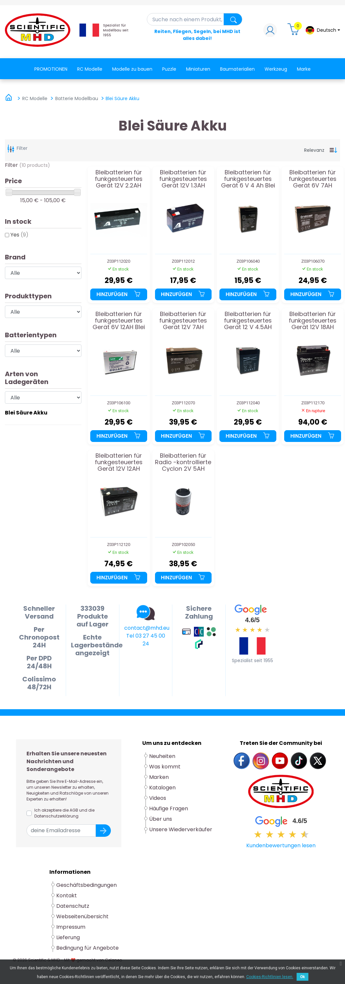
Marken (159, 777)
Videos (157, 798)
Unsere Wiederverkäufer (180, 829)
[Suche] (195, 19)
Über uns (160, 819)
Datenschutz (72, 906)
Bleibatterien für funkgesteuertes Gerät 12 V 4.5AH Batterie (248, 320)
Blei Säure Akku (26, 412)
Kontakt (66, 895)
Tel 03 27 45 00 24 (145, 639)
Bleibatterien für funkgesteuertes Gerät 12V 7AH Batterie (183, 320)
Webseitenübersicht (82, 916)
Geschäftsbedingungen (86, 885)
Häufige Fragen (168, 808)
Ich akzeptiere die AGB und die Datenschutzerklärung (64, 813)
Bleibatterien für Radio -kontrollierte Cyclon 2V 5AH (183, 462)
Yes (19, 234)
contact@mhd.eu (146, 628)
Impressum (70, 927)
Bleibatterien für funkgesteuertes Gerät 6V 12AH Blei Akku (119, 320)
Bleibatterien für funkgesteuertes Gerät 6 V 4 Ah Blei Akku (248, 178)
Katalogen (162, 787)
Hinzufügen (118, 294)
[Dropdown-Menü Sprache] (322, 30)
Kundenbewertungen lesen (281, 845)
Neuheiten (162, 756)
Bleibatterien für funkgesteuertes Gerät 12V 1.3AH (183, 178)
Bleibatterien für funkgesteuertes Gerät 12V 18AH (312, 320)
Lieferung (68, 937)
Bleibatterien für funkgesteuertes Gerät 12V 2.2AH (119, 178)
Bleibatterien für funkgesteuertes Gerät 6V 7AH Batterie (312, 178)
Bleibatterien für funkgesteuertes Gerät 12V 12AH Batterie (119, 462)
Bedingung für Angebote (87, 948)
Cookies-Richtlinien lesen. (269, 977)
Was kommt (165, 766)
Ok (302, 977)
